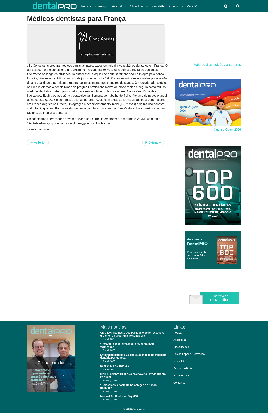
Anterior (38, 142)
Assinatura (119, 6)
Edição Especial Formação (189, 354)
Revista (86, 6)
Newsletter (158, 6)
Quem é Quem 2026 (227, 129)
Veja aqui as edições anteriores (217, 64)
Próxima (153, 142)
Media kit (178, 361)
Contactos (176, 6)
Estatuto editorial (183, 368)
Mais (192, 6)
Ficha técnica (181, 375)
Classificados (139, 6)
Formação (101, 6)
